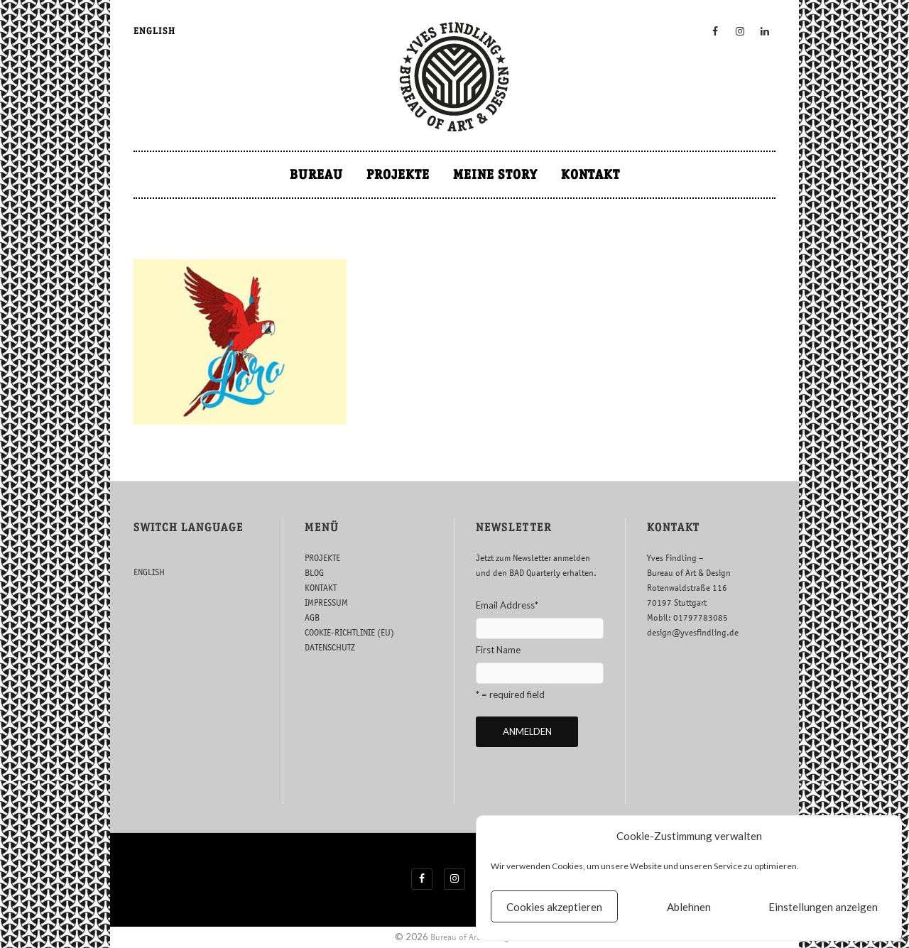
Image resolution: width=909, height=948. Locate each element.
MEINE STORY (495, 174)
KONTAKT (590, 174)
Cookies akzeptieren (554, 906)
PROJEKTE (398, 174)
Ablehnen (689, 906)
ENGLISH (154, 31)
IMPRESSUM (326, 602)
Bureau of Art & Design (472, 937)
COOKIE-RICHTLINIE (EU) (349, 632)
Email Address (507, 605)
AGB (312, 617)
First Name (498, 649)
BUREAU (316, 174)
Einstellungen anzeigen (823, 906)
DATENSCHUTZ (330, 647)
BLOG (314, 572)
